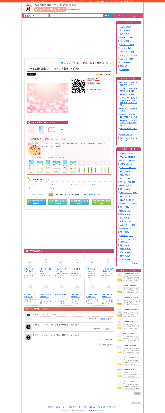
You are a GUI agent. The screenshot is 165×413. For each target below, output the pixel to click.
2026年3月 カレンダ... (130, 369)
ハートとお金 (75, 269)
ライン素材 (124, 41)
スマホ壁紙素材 (126, 63)
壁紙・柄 (123, 66)
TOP (90, 1)
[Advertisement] (10, 41)
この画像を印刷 (101, 202)
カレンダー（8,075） (128, 225)
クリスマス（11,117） (129, 193)
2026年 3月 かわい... (130, 286)
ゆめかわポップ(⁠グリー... (60, 270)
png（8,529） (125, 211)
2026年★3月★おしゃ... (131, 274)
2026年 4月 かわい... (130, 345)
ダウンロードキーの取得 (91, 195)
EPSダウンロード (57, 202)
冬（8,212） (125, 218)
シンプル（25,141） (128, 161)
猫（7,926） (125, 232)
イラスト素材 (125, 30)
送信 (51, 195)
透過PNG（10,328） (128, 200)
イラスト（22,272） (128, 168)
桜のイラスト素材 (127, 94)
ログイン (139, 1)
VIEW (119, 280)
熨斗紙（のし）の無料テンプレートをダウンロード (128, 122)
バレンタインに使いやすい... (107, 296)
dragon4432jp (104, 319)
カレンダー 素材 (126, 59)
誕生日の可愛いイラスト (128, 130)
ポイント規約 (67, 407)
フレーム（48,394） (128, 157)
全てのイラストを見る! (128, 16)
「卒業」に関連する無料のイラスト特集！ (128, 89)
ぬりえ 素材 (124, 34)
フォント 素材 (125, 48)
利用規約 (51, 407)
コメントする (60, 139)
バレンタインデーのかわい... (76, 296)
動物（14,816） (126, 186)
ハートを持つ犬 (60, 294)
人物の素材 (124, 70)
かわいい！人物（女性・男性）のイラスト (128, 116)
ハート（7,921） (126, 236)
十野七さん (49, 139)
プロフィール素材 (127, 52)
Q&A (102, 1)
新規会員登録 (129, 1)
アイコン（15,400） (128, 182)
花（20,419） (125, 171)
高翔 (107, 329)
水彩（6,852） (125, 249)
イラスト (96, 1)
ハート (52, 184)
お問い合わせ (101, 407)
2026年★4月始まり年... (131, 309)
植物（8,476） (125, 214)
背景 (93, 184)
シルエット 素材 (126, 37)
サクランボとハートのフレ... (91, 270)
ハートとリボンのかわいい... (45, 296)
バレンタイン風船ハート (45, 270)
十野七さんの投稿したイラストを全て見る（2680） (46, 157)
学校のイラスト (126, 135)
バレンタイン (33, 184)
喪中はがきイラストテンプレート (128, 139)
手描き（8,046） (126, 229)
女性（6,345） (125, 259)
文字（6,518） (125, 256)
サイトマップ (111, 407)
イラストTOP (125, 27)
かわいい (53, 188)
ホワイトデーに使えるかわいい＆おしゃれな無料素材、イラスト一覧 (128, 101)
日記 (107, 1)
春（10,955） (125, 196)
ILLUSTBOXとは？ (117, 1)
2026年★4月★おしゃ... (131, 321)
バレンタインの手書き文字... (29, 296)
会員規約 (58, 407)
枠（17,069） (125, 178)
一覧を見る (135, 263)
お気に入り (103, 74)
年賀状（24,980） (127, 164)
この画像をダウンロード (36, 202)
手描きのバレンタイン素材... (29, 270)
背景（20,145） (126, 175)
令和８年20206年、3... (130, 333)
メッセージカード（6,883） (127, 240)
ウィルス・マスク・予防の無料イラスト (128, 84)
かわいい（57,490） (128, 153)
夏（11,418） (125, 189)
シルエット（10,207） (129, 203)
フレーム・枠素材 (127, 45)
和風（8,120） (125, 221)
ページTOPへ (136, 402)
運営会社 (92, 407)
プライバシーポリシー (80, 407)
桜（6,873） (125, 245)
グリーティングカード (128, 55)
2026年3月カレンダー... (131, 297)
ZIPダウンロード (79, 202)
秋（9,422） (125, 207)
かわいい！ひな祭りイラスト (128, 110)
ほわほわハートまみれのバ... (91, 296)
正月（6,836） (125, 252)
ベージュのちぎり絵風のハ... (107, 270)
